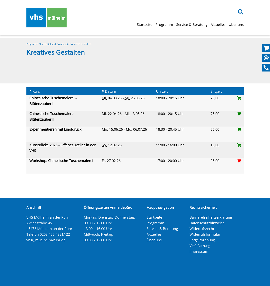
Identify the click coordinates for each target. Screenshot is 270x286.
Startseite (144, 24)
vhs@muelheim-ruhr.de (45, 240)
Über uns (236, 24)
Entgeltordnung (202, 240)
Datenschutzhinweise (207, 223)
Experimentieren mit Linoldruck (55, 129)
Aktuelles (218, 24)
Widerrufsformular (205, 234)
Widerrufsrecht (202, 228)
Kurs (34, 91)
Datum (109, 91)
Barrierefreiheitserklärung (211, 217)
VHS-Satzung (200, 245)
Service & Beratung (192, 24)
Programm (164, 24)
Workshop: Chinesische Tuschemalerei (61, 160)
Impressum (199, 251)
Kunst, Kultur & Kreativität (54, 44)
